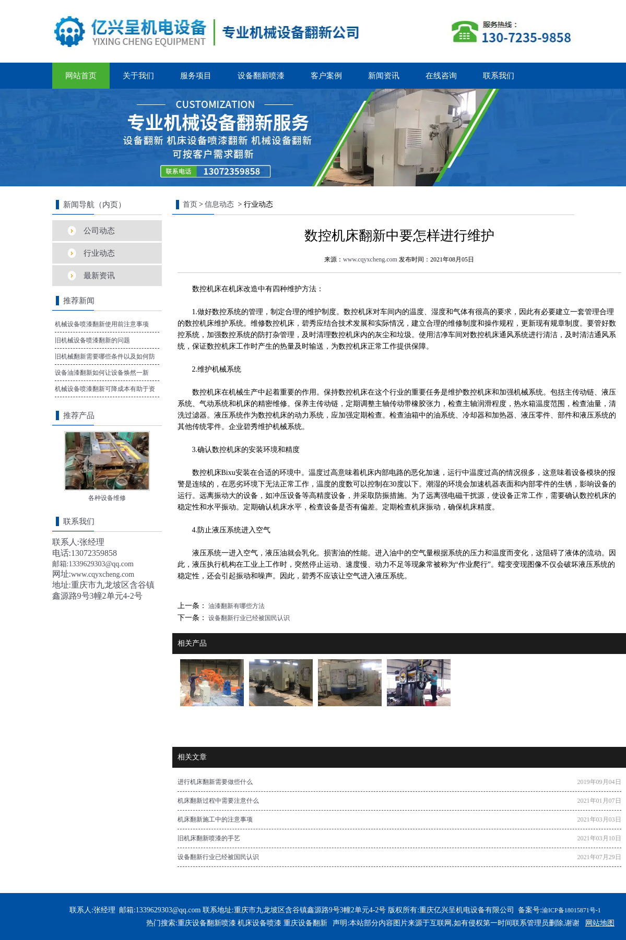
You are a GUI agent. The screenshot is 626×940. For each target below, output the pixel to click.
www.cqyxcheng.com (370, 259)
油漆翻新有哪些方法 (236, 606)
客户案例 (326, 76)
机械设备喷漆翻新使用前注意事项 (102, 324)
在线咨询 (441, 76)
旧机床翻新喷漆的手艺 (209, 838)
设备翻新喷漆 (261, 76)
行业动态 (99, 253)
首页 (190, 204)
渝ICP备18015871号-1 (571, 910)
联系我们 (498, 76)
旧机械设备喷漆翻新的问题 (92, 340)
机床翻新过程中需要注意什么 (218, 800)
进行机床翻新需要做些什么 (215, 782)
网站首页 (81, 76)
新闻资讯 (383, 76)
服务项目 (195, 76)
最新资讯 (99, 275)
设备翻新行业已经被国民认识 (248, 618)
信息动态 (219, 204)
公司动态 (99, 231)
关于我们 (138, 76)
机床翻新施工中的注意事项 (215, 819)
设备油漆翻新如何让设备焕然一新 (102, 372)
